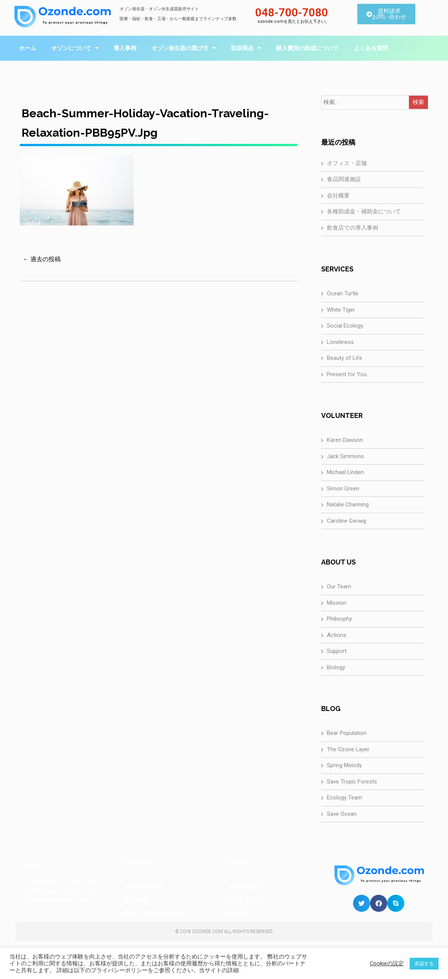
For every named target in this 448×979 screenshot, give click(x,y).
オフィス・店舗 (347, 163)
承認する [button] (424, 963)
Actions (336, 635)
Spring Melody (344, 765)
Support (337, 651)
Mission (336, 602)
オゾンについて (74, 48)
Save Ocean (342, 813)
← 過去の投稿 (42, 259)
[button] (361, 903)
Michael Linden (345, 472)
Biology (336, 667)
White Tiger (341, 309)
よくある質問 (371, 48)
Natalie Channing (348, 504)
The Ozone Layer (348, 749)
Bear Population (346, 733)
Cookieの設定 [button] (387, 963)
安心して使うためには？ (156, 913)
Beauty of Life (344, 358)
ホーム (27, 48)
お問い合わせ (245, 886)
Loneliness (340, 342)
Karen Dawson (345, 440)
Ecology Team (344, 797)
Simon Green (343, 488)
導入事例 (125, 48)
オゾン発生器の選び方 (183, 48)
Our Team (339, 586)
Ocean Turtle (342, 293)
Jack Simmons (345, 456)
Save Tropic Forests (352, 781)
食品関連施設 (344, 179)
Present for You (347, 374)
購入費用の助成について (307, 48)
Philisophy (339, 618)
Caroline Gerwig (346, 520)
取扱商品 (246, 48)
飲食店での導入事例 (352, 227)
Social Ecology (345, 325)
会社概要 (338, 195)
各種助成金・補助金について (364, 211)
